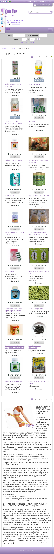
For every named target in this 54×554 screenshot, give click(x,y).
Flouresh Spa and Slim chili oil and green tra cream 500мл (14, 347)
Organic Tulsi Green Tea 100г (39, 195)
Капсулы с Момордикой (13, 381)
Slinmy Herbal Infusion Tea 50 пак (39, 272)
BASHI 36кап (9, 271)
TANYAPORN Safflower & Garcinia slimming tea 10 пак (38, 233)
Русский (41, 1)
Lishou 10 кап (9, 195)
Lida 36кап (32, 121)
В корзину (15, 80)
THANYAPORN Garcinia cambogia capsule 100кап (14, 122)
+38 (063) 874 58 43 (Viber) (15, 20)
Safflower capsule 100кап (14, 160)
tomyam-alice (16, 24)
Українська (48, 1)
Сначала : (9, 35)
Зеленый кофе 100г (36, 309)
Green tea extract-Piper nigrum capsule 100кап (13, 310)
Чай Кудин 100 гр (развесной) (35, 347)
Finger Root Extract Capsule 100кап (14, 233)
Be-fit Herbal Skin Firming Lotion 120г (13, 85)
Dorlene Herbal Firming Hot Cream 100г (38, 161)
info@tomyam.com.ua (14, 22)
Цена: (16, 39)
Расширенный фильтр (27, 43)
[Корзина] (35, 5)
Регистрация (32, 1)
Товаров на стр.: (32, 35)
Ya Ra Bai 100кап (34, 84)
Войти (25, 1)
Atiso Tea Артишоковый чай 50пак (39, 382)
